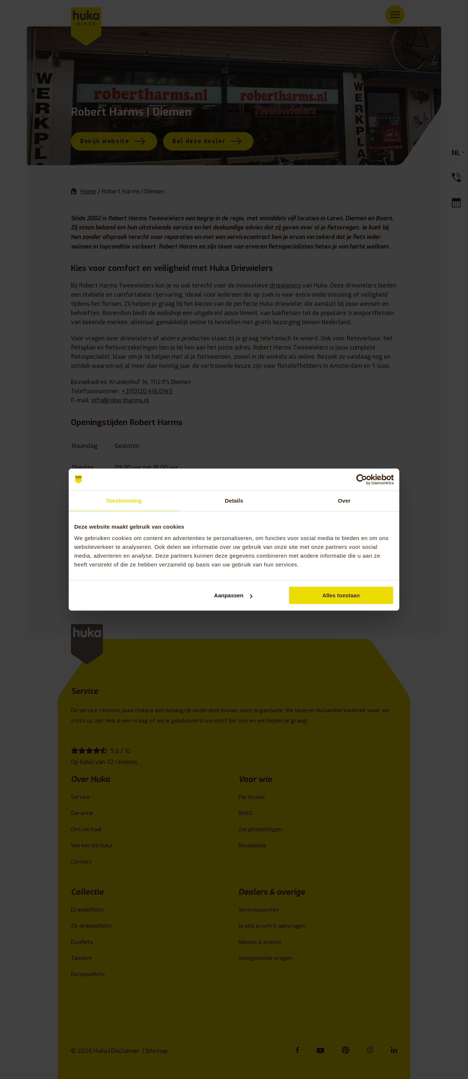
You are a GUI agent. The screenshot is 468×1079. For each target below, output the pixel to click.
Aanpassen (233, 595)
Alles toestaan (341, 595)
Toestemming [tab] (124, 500)
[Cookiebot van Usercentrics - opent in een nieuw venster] (362, 479)
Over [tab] (344, 500)
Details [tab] (234, 500)
